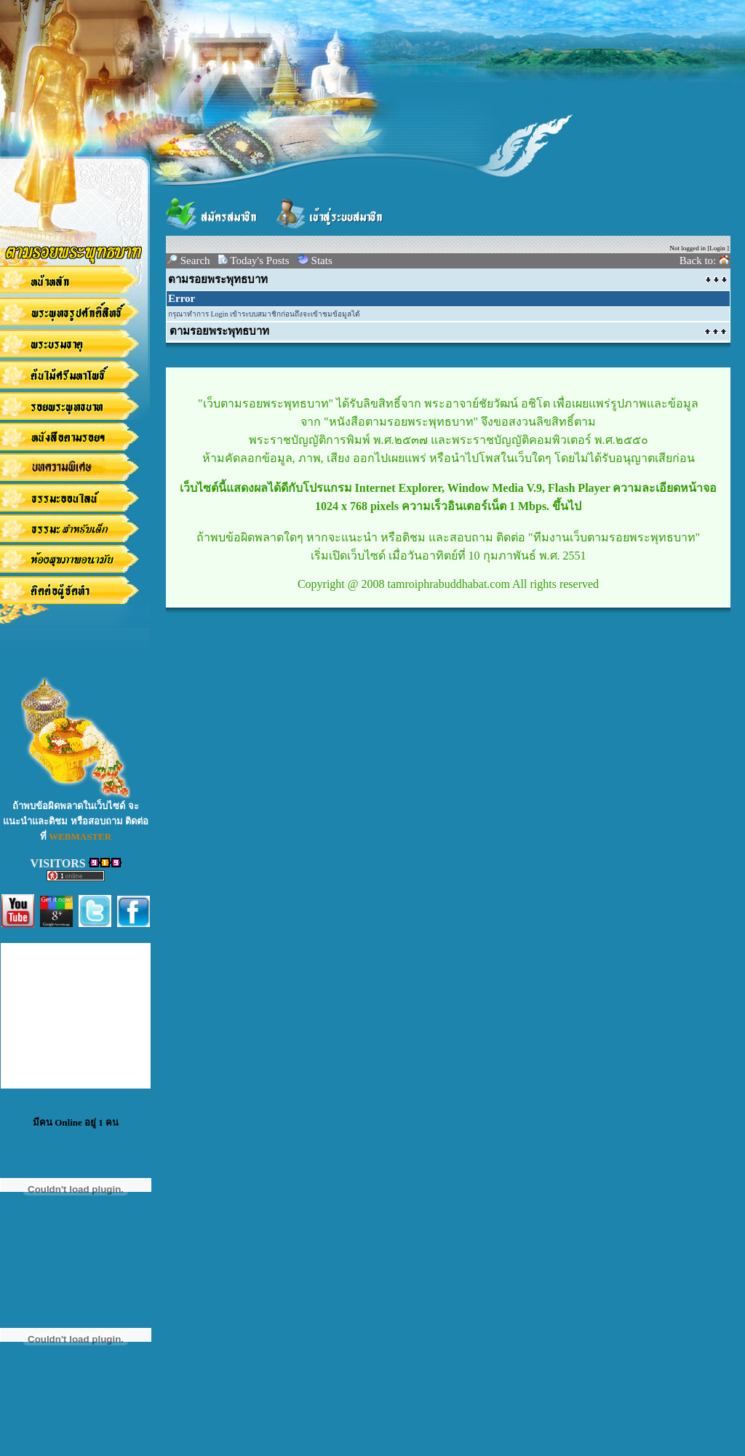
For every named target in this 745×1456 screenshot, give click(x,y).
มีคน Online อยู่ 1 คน (76, 1122)
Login (717, 248)
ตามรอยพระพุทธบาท (218, 279)
